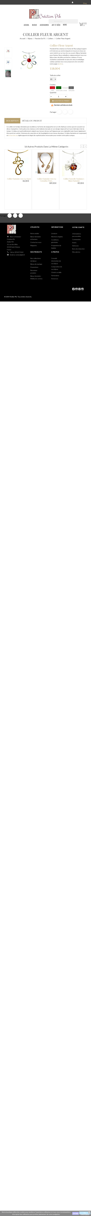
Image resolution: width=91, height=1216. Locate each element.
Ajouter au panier (60, 101)
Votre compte (78, 204)
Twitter (72, 265)
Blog (85, 3)
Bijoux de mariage (36, 240)
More (64, 24)
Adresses (75, 222)
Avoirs (74, 219)
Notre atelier (34, 210)
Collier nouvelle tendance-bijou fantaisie (74, 180)
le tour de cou (13, 135)
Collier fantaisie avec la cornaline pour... (46, 180)
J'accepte (75, 1213)
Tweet (65, 112)
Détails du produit (32, 120)
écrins (60, 64)
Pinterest (70, 112)
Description (12, 120)
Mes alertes (76, 228)
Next (85, 146)
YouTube (75, 265)
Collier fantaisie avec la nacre (19, 179)
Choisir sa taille (56, 249)
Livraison (54, 210)
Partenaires (55, 252)
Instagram (81, 265)
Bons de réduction (78, 225)
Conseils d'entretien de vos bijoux (56, 237)
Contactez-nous (35, 219)
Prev (81, 146)
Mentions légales (57, 213)
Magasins (33, 222)
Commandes (76, 216)
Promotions (34, 244)
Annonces (54, 255)
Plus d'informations (85, 1213)
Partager (59, 112)
